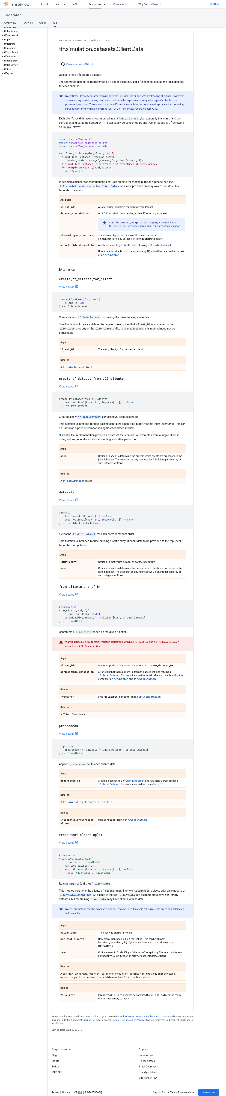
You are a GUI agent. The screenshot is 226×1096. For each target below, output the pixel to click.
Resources (80, 40)
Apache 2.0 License (81, 1020)
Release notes (147, 1061)
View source (66, 287)
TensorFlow (65, 40)
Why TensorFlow (148, 4)
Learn (58, 4)
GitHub (214, 4)
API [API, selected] (55, 22)
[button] (23, 27)
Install (44, 4)
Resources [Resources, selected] (94, 4)
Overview (10, 22)
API (75, 4)
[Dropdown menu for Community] (131, 4)
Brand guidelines (148, 1072)
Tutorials (27, 22)
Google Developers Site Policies (128, 1020)
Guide (43, 22)
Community (120, 4)
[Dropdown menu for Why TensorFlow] (162, 4)
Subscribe (209, 1092)
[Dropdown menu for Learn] (65, 4)
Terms (55, 1092)
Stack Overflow (147, 1066)
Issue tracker (146, 1055)
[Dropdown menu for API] (81, 4)
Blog (54, 1055)
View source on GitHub (77, 64)
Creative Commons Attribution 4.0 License (147, 1016)
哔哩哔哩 (57, 1072)
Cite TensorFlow (148, 1077)
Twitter (56, 1066)
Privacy (66, 1092)
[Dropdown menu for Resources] (105, 4)
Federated (13, 15)
